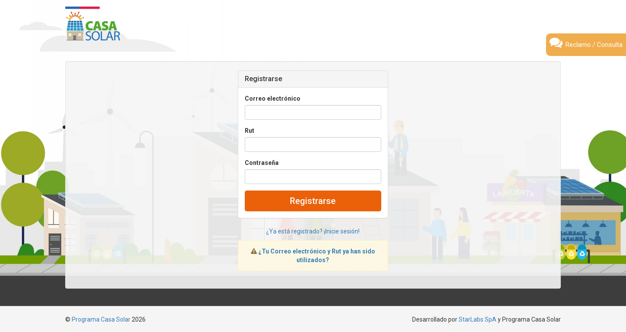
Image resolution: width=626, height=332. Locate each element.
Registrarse (313, 201)
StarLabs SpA (477, 319)
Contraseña (262, 162)
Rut (249, 130)
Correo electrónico (272, 98)
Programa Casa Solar (101, 319)
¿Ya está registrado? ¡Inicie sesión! (313, 231)
